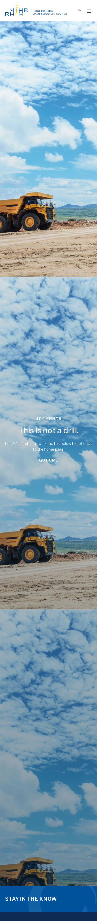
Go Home (48, 460)
